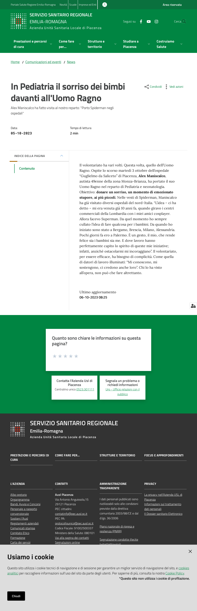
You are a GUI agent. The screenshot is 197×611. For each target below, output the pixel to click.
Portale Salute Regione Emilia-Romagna (33, 5)
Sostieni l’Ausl (19, 518)
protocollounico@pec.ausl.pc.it (74, 523)
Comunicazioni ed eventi (43, 61)
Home (15, 61)
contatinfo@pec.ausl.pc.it (71, 513)
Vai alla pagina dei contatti (72, 537)
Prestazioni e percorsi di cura (29, 457)
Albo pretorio (18, 494)
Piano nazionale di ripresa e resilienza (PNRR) (117, 528)
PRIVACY (150, 484)
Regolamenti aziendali (24, 523)
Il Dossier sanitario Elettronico (163, 513)
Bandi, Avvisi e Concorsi (25, 504)
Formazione (17, 537)
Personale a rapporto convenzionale (23, 511)
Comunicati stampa (22, 528)
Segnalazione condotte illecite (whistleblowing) (119, 542)
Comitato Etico (19, 533)
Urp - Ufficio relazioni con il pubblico (123, 391)
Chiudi (16, 596)
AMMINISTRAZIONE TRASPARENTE (113, 486)
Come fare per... (67, 455)
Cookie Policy (174, 573)
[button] (181, 21)
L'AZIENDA (17, 484)
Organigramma (19, 499)
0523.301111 (85, 389)
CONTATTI (61, 484)
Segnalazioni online (67, 542)
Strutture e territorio (117, 455)
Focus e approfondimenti (164, 455)
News (71, 61)
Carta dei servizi (20, 542)
